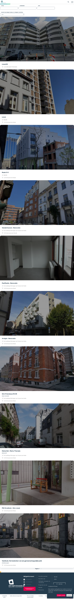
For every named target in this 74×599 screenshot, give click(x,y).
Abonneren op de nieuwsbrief (29, 589)
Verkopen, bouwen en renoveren (44, 581)
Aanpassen (69, 595)
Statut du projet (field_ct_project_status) (12, 12)
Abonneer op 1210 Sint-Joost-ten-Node (0, 571)
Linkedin (28, 584)
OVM (55, 579)
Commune (22, 5)
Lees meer (50, 592)
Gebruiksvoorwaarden (16, 596)
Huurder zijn (41, 578)
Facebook (29, 579)
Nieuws (40, 587)
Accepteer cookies (61, 595)
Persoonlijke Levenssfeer (30, 596)
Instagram (29, 582)
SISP (39, 5)
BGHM (55, 577)
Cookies (41, 596)
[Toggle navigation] (72, 2)
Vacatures (41, 590)
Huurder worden (42, 576)
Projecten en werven (44, 585)
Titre (2, 5)
